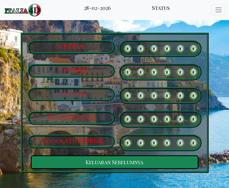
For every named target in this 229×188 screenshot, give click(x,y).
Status (161, 7)
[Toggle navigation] (218, 10)
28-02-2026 (97, 7)
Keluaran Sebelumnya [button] (114, 162)
